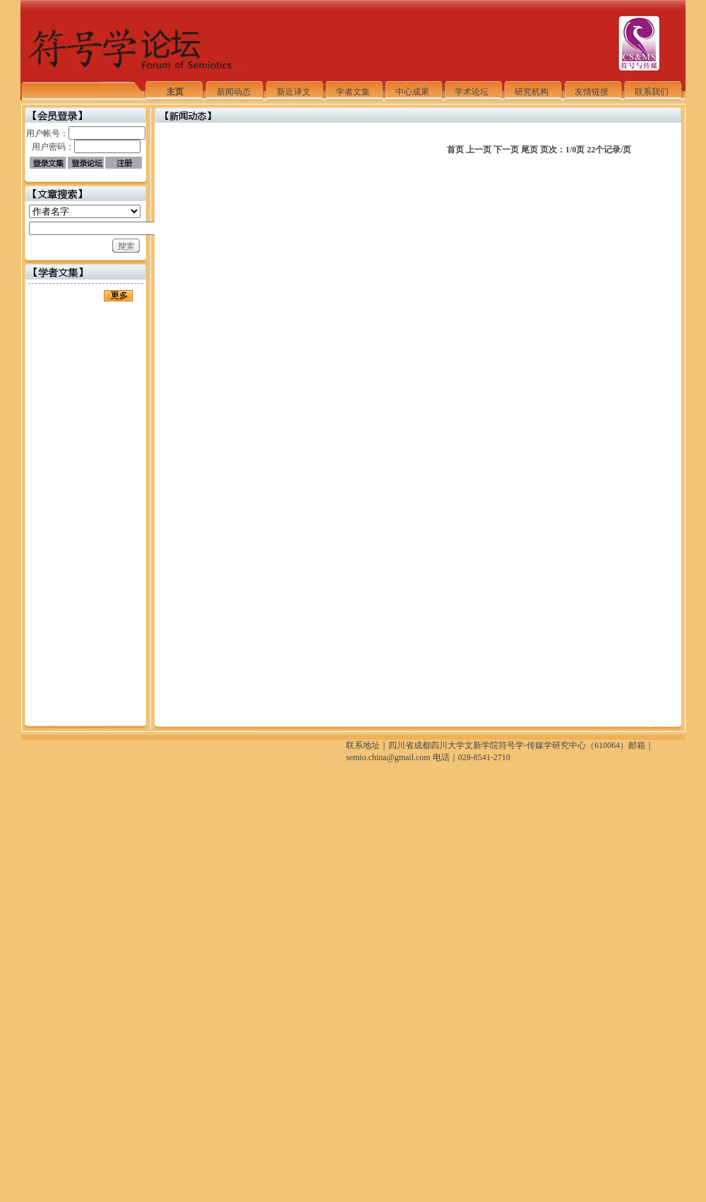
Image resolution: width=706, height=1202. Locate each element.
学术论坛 (472, 92)
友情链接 (592, 92)
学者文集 (353, 92)
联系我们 (652, 92)
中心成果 (412, 92)
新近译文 (294, 92)
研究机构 (532, 92)
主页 (175, 92)
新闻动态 (234, 92)
